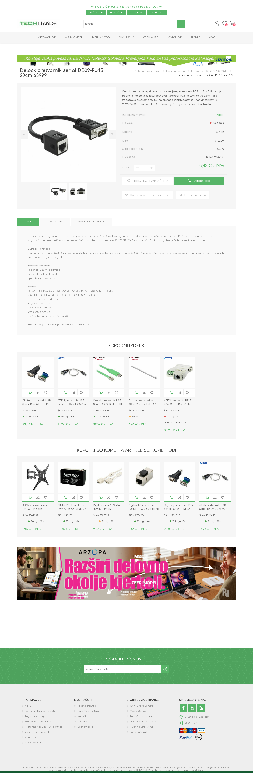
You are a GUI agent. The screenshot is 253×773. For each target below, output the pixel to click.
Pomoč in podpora (141, 717)
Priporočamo (116, 12)
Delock (220, 115)
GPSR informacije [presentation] (91, 222)
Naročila (82, 717)
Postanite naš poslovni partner (43, 727)
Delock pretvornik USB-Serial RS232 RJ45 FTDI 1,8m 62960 (107, 405)
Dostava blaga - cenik (143, 722)
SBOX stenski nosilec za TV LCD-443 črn (37, 508)
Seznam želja (85, 727)
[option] (58, 192)
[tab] (28, 222)
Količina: (127, 168)
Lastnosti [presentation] (55, 222)
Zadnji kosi (136, 12)
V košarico (30, 394)
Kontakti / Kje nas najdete (40, 712)
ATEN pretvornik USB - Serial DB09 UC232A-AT (72, 403)
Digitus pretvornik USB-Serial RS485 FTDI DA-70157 (37, 405)
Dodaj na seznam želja (46, 394)
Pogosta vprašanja (141, 733)
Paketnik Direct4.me (141, 727)
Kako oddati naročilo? (38, 722)
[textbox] (130, 24)
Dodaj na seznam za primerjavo (38, 394)
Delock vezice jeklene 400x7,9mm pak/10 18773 (144, 403)
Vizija (28, 706)
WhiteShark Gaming (141, 706)
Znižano (157, 12)
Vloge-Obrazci (138, 712)
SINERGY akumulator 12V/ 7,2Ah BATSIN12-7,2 (72, 508)
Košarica (232, 24)
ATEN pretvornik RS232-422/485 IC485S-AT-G (179, 403)
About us (30, 738)
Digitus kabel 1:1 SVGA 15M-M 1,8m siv (106, 508)
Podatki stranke (87, 706)
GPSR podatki (33, 743)
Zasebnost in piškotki (37, 733)
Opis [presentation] (28, 222)
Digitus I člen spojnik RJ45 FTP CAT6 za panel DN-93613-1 (144, 509)
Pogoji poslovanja (35, 717)
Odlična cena (96, 12)
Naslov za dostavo (89, 712)
